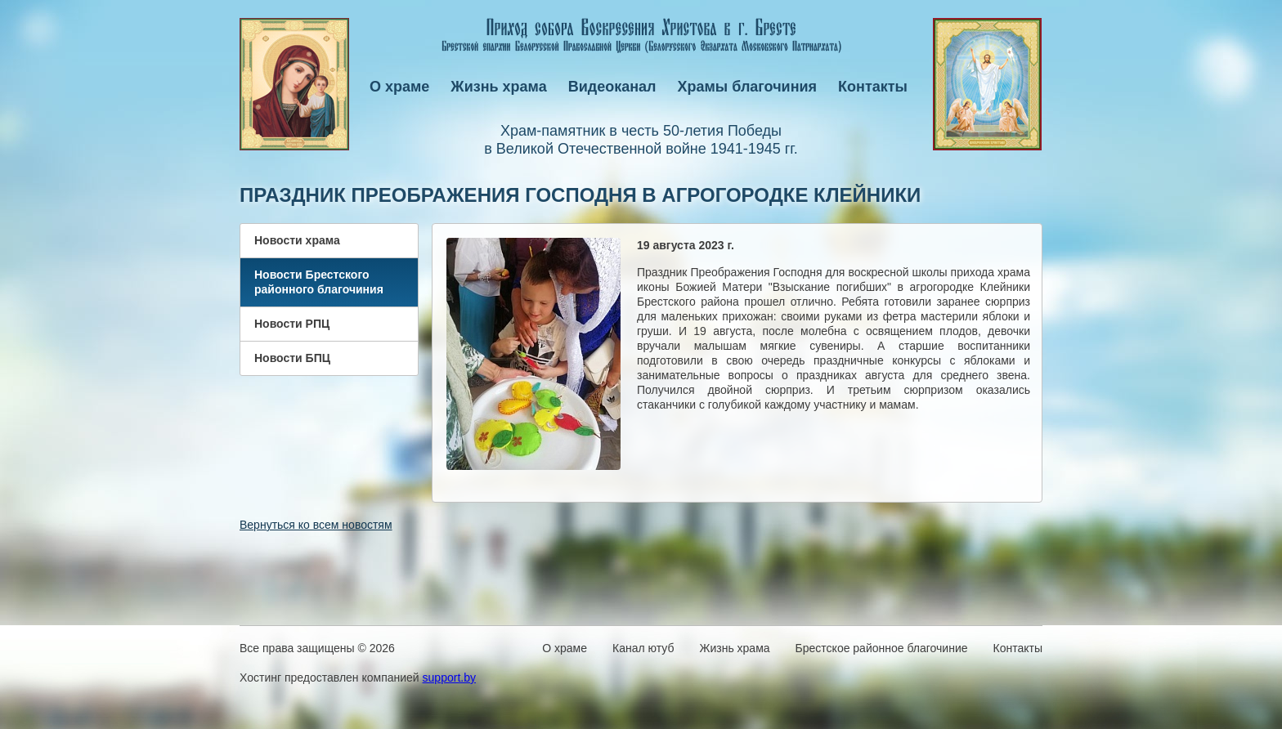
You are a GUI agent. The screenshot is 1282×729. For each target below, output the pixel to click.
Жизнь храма (498, 86)
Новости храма (297, 240)
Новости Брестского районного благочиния (318, 282)
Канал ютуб (643, 648)
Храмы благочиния (748, 86)
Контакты (873, 86)
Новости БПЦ (292, 357)
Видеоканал (612, 86)
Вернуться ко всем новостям (316, 524)
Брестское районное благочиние (882, 648)
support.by (449, 677)
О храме (399, 86)
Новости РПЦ (291, 323)
